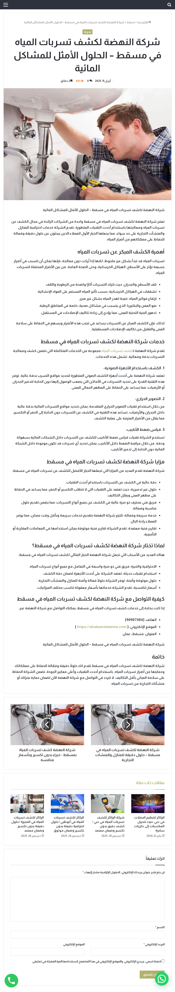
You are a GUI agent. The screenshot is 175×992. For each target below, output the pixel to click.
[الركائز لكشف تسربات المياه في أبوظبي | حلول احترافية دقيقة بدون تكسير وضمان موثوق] (67, 803)
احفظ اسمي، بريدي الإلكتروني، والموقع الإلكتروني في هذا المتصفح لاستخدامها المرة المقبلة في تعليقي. (96, 961)
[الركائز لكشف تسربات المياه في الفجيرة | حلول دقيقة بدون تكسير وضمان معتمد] (27, 803)
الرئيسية (144, 22)
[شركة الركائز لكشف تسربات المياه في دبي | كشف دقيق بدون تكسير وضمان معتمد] (107, 803)
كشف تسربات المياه (117, 351)
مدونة (131, 22)
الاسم (160, 927)
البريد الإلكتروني (154, 944)
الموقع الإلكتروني (74, 944)
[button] (162, 979)
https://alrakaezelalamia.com (101, 627)
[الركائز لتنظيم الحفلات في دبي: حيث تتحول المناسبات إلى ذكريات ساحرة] (148, 803)
